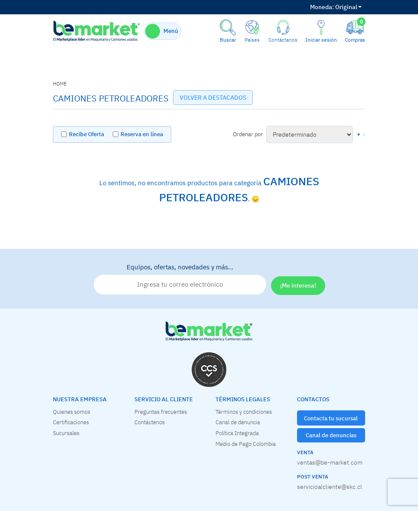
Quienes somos (71, 411)
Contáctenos (149, 422)
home (59, 84)
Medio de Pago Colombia (246, 443)
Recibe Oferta (86, 134)
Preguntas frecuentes (160, 411)
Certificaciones (71, 422)
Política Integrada (237, 432)
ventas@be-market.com (329, 462)
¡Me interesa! (298, 285)
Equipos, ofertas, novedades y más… (180, 279)
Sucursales (66, 432)
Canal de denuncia (238, 422)
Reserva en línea (142, 134)
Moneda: (322, 7)
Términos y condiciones (244, 411)
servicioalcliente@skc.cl (329, 487)
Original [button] (336, 7)
